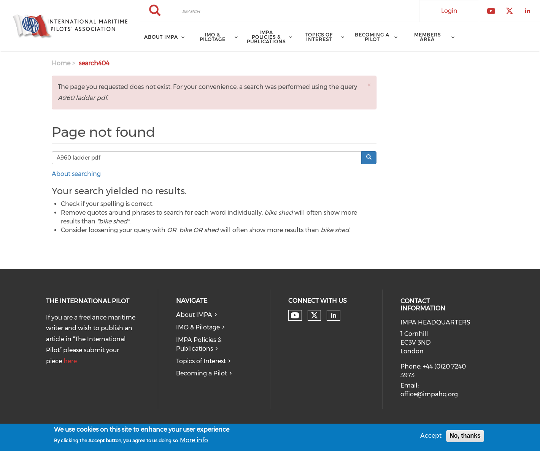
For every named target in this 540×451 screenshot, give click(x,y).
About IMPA (194, 314)
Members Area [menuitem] (427, 37)
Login (449, 10)
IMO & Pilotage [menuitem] (213, 37)
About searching (76, 173)
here (70, 361)
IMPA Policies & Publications (198, 344)
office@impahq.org (429, 394)
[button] (369, 85)
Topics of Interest (201, 361)
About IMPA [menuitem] (161, 37)
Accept (431, 437)
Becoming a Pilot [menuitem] (372, 37)
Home (61, 63)
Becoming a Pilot (201, 373)
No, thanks (465, 437)
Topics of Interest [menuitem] (319, 37)
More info (194, 441)
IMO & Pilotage (198, 327)
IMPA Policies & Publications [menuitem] (266, 37)
